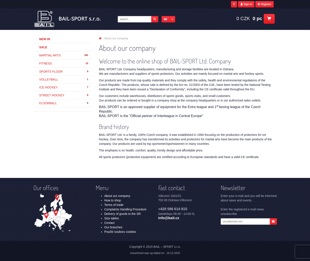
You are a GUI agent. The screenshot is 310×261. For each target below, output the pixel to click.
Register (264, 4)
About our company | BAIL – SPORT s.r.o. (67, 19)
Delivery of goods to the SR (122, 214)
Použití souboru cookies (120, 231)
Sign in (246, 4)
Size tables (111, 218)
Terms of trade (113, 205)
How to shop (112, 200)
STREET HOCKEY (64, 95)
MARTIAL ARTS (64, 55)
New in (44, 39)
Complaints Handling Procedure (125, 209)
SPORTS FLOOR (64, 71)
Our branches (113, 227)
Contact (109, 222)
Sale (43, 47)
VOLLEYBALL (64, 79)
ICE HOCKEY (64, 87)
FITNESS (64, 63)
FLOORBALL (64, 103)
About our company (117, 196)
